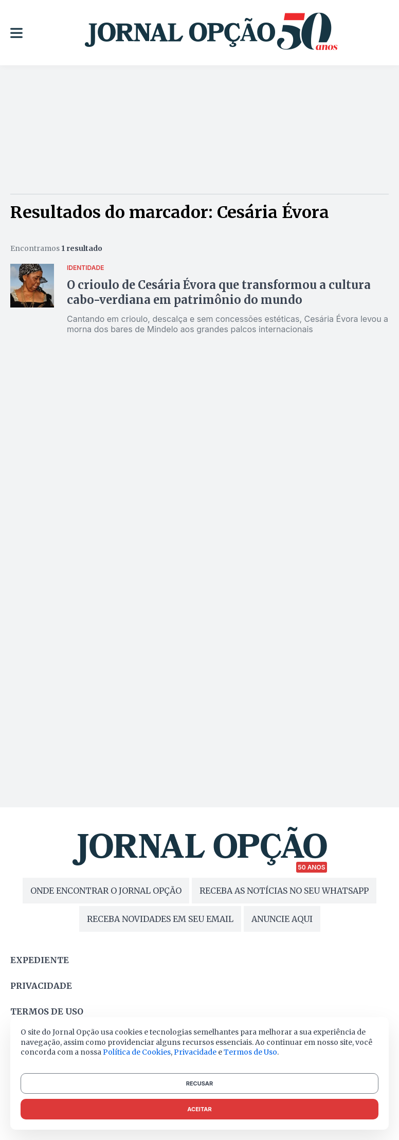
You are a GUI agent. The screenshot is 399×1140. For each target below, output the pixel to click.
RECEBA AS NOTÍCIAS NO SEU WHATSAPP (284, 890)
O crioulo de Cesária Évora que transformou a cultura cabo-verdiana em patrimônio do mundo (219, 292)
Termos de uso (46, 1011)
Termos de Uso (250, 1052)
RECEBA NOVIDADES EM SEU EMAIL (160, 919)
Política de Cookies (137, 1052)
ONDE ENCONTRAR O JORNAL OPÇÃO (106, 890)
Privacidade (41, 986)
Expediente (39, 960)
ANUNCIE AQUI (282, 919)
